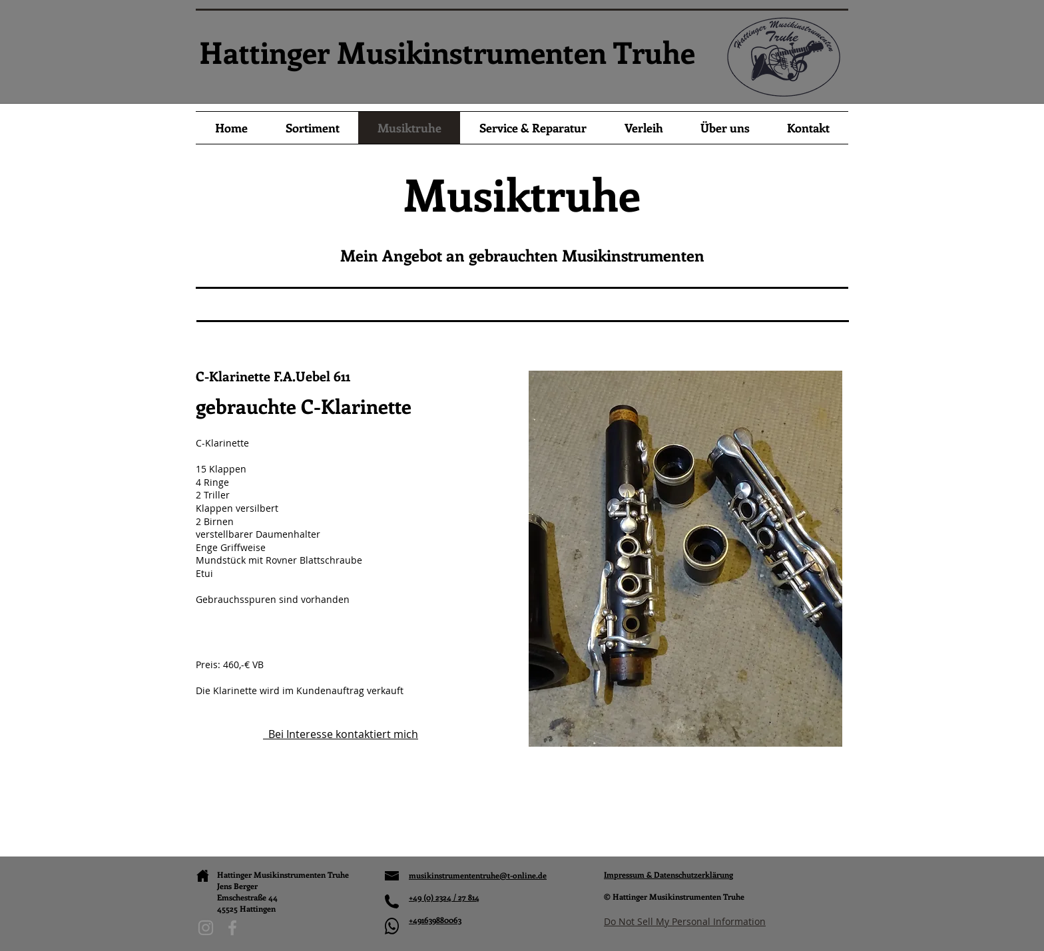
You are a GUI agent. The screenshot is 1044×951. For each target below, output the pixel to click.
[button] (685, 559)
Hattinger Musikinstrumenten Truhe (447, 52)
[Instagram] (206, 928)
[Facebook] (232, 928)
